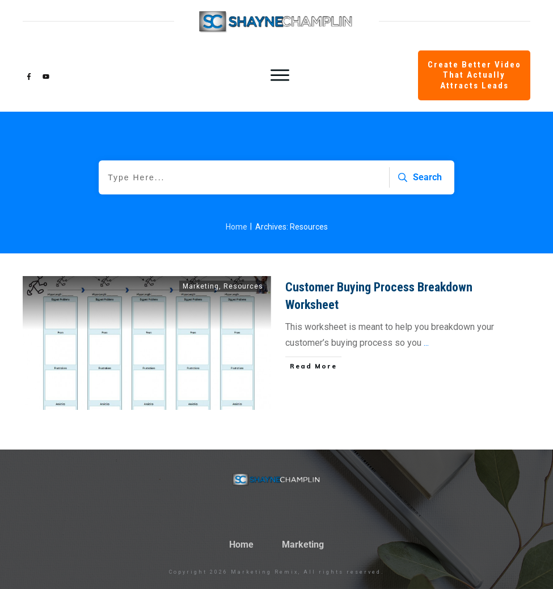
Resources (243, 286)
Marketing (201, 286)
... (426, 342)
